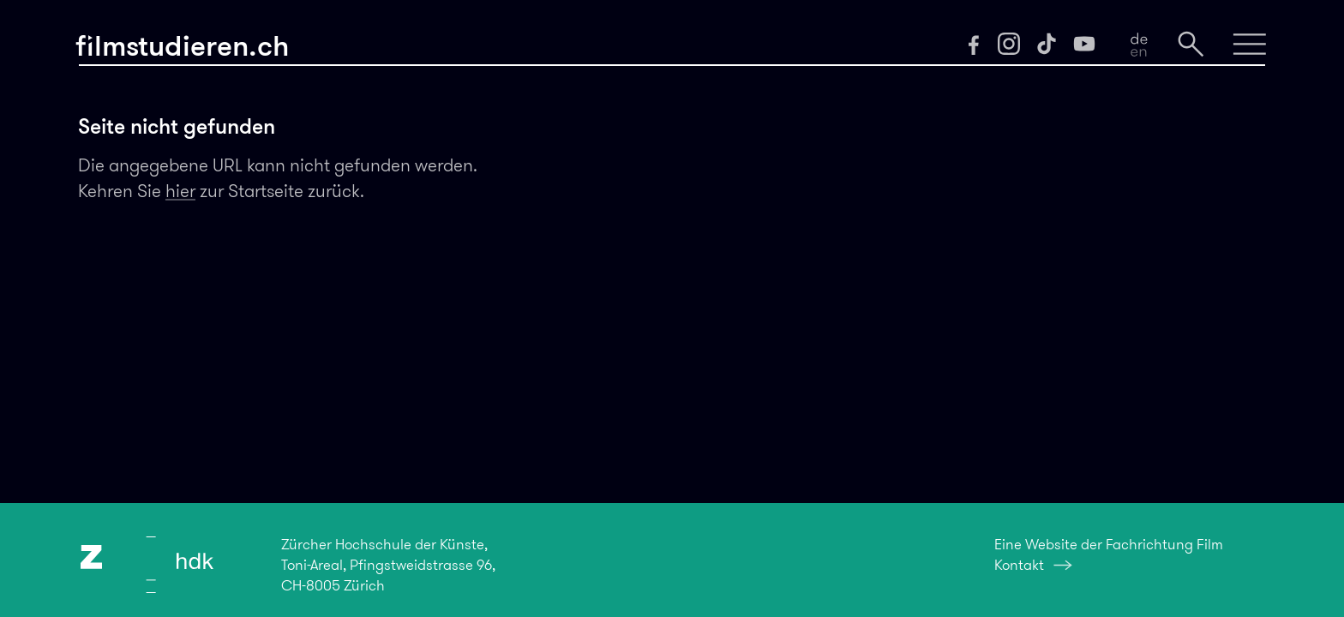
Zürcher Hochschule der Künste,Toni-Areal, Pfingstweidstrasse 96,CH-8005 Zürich (388, 565)
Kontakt (1019, 564)
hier (180, 191)
